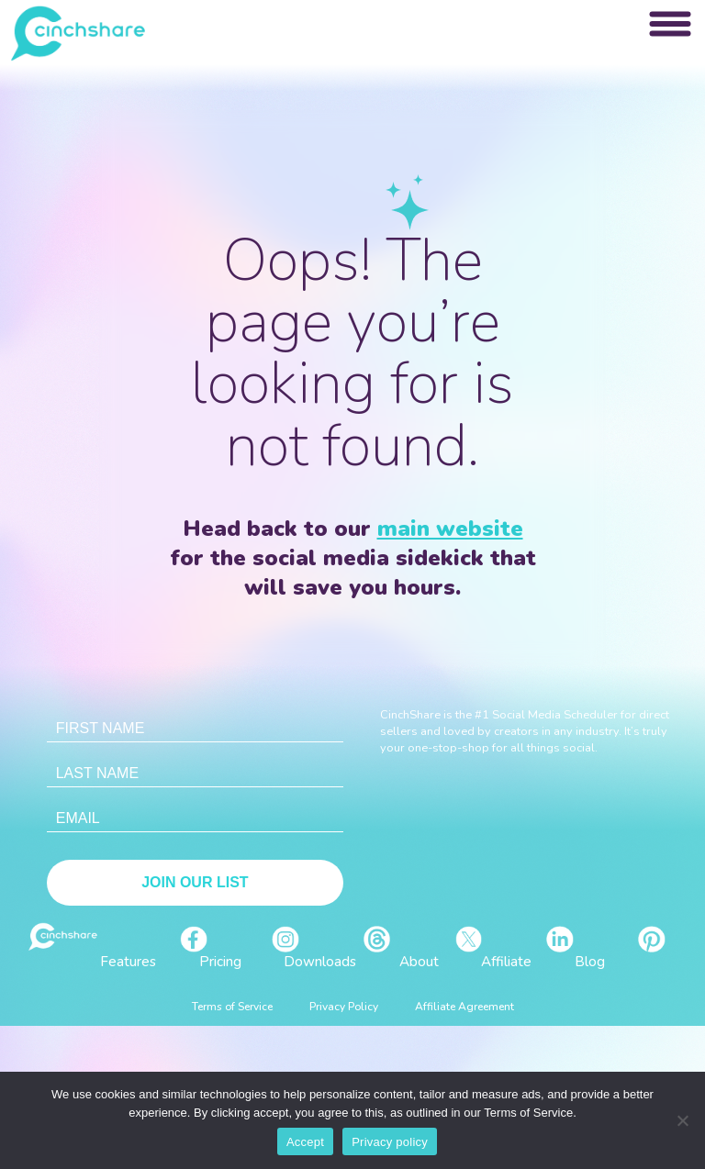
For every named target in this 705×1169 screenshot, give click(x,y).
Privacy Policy (343, 1006)
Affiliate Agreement (464, 1006)
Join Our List (194, 882)
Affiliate (506, 961)
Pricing (220, 961)
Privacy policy (390, 1142)
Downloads (320, 961)
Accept (305, 1142)
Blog (590, 961)
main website (450, 528)
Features (128, 961)
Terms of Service (232, 1006)
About (419, 961)
